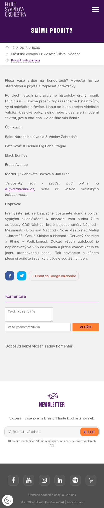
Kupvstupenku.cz (20, 189)
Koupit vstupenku (25, 60)
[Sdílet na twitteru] (22, 275)
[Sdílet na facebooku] (10, 275)
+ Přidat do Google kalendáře (54, 276)
